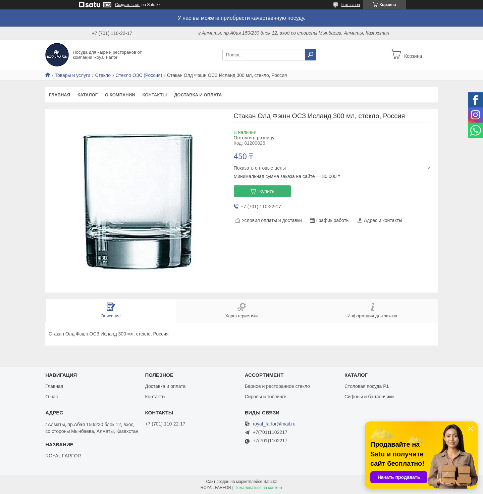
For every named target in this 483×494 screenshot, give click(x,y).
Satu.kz (270, 481)
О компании (120, 94)
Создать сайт (127, 4)
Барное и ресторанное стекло (277, 386)
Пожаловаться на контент (258, 487)
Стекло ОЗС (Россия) (139, 75)
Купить (266, 191)
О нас (51, 396)
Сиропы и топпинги (265, 396)
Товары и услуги (72, 75)
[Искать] (310, 54)
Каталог (87, 94)
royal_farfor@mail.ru (274, 423)
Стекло (103, 75)
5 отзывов (350, 4)
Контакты (154, 94)
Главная (59, 94)
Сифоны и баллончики (369, 396)
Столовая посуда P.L (366, 386)
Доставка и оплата (198, 94)
